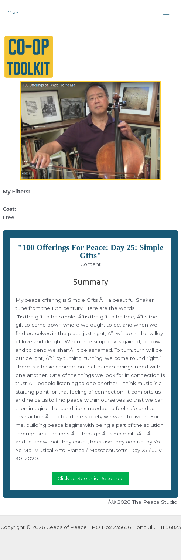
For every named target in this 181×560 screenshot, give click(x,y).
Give (12, 13)
